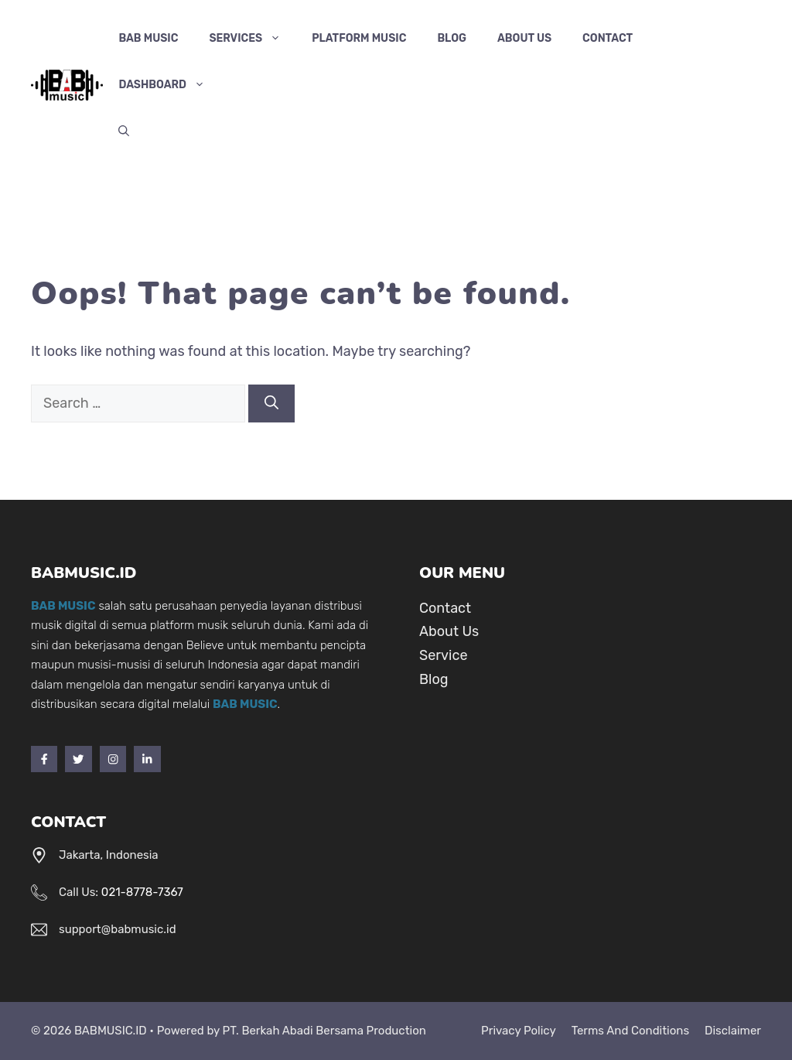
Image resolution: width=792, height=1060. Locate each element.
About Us (524, 38)
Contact (607, 38)
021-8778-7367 (142, 892)
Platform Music (359, 38)
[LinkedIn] (147, 759)
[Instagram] (113, 759)
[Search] (271, 403)
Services (252, 38)
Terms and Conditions (630, 1031)
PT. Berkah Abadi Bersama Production (324, 1031)
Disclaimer (733, 1031)
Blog (451, 38)
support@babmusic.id (117, 929)
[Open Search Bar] (124, 131)
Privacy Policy (518, 1031)
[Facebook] (44, 759)
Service (443, 655)
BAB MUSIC (148, 38)
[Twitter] (78, 759)
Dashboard (169, 85)
